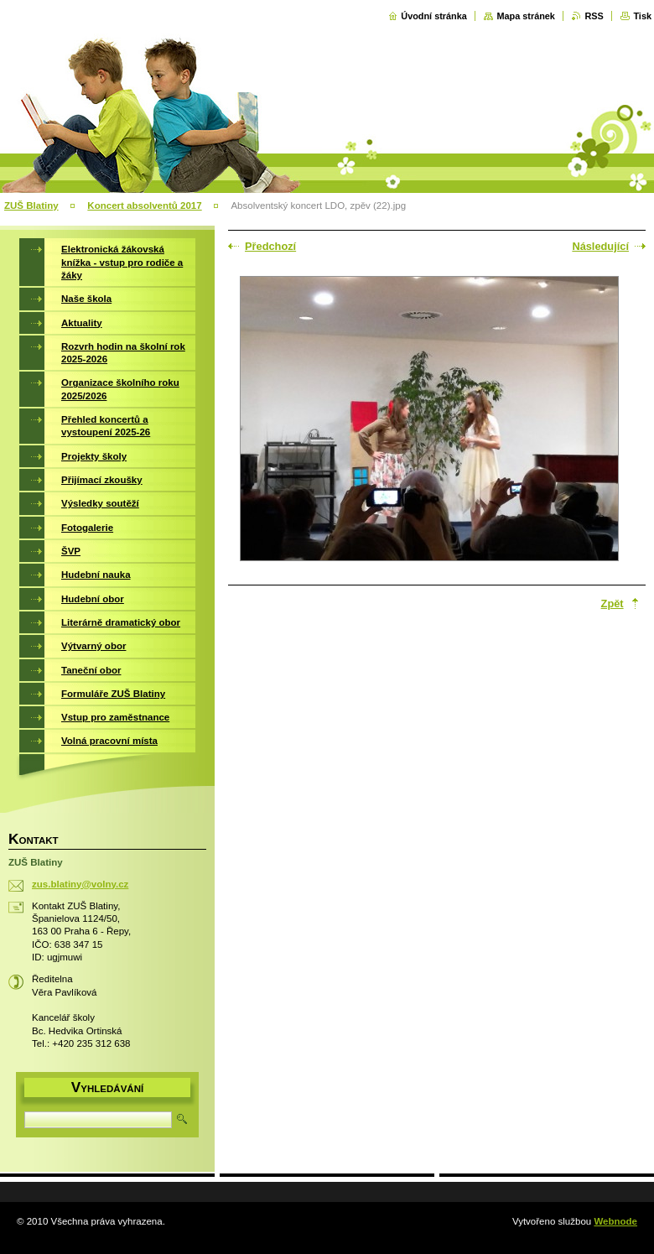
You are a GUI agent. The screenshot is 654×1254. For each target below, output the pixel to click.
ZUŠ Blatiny (31, 205)
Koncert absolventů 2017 (144, 205)
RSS (593, 16)
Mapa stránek (525, 16)
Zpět (612, 603)
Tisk (642, 16)
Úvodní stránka (434, 16)
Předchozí (270, 246)
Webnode (615, 1221)
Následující (600, 246)
